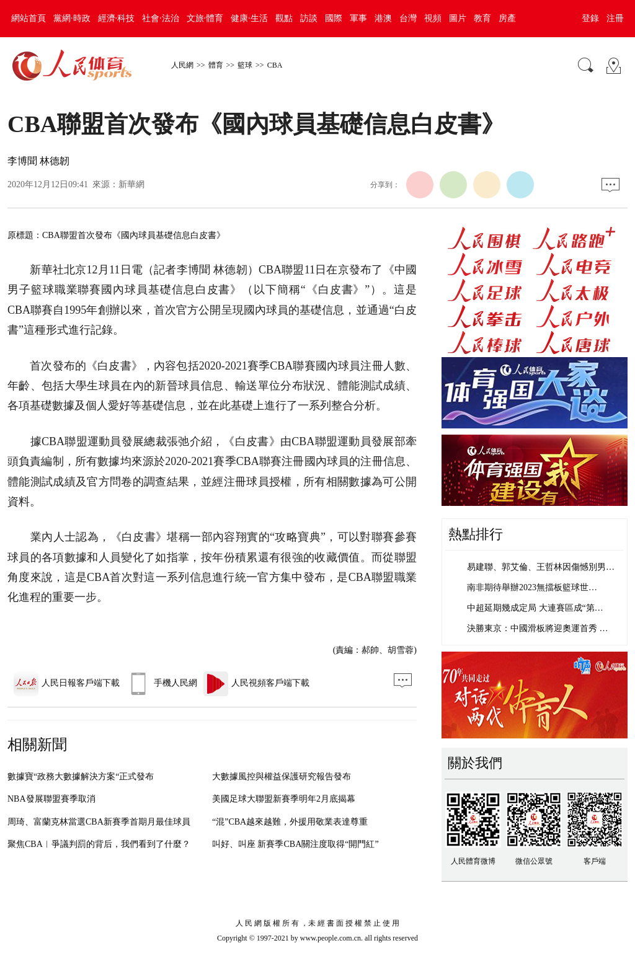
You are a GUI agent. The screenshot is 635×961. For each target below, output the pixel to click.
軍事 (358, 18)
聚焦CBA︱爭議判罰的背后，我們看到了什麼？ (98, 844)
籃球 (245, 65)
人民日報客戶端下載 (67, 683)
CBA (275, 65)
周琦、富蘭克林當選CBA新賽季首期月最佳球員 (98, 821)
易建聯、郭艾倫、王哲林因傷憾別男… (541, 567)
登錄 (590, 18)
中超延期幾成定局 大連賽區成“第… (535, 608)
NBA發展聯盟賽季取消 (51, 799)
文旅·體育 (205, 18)
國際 (333, 18)
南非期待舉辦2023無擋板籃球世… (532, 587)
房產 (507, 18)
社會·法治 (160, 18)
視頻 (433, 18)
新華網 (131, 184)
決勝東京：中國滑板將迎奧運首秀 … (537, 628)
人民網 (182, 65)
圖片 (457, 18)
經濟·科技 (116, 18)
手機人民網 (161, 683)
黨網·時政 (72, 18)
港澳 (383, 18)
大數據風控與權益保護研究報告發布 (281, 776)
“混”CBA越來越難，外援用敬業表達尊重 (290, 821)
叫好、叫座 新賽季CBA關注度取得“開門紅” (295, 844)
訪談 (309, 18)
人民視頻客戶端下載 (256, 683)
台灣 (408, 18)
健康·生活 (249, 18)
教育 (482, 18)
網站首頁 (28, 18)
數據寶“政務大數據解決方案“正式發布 (80, 776)
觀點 (284, 18)
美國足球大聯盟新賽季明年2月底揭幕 (283, 799)
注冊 (615, 18)
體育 (215, 65)
